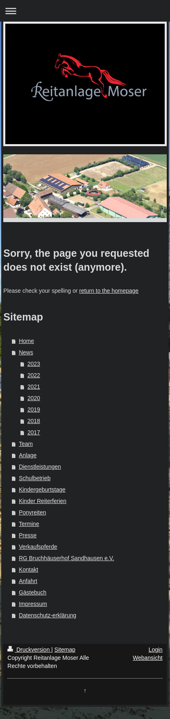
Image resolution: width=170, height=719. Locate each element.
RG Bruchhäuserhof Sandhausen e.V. (66, 558)
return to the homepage (109, 290)
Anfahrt (28, 581)
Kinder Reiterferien (42, 501)
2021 (33, 386)
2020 (33, 398)
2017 (33, 432)
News (26, 352)
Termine (29, 524)
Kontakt (28, 569)
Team (26, 444)
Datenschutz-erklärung (47, 615)
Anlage (28, 455)
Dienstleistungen (40, 466)
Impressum (33, 604)
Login (155, 649)
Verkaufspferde (38, 546)
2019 (33, 409)
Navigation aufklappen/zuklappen (85, 11)
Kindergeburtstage (42, 489)
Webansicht (148, 657)
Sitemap (64, 649)
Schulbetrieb (35, 478)
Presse (28, 535)
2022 (33, 375)
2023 (33, 364)
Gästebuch (32, 592)
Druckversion (29, 649)
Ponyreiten (32, 512)
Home (26, 341)
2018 (33, 421)
